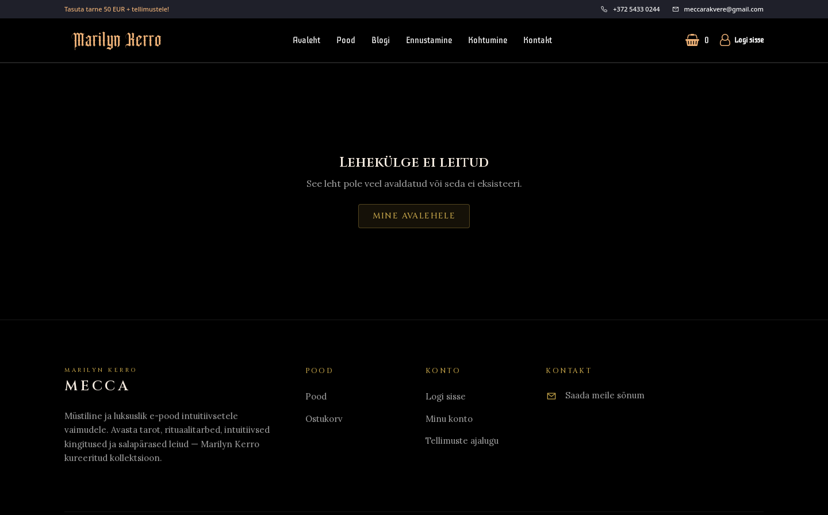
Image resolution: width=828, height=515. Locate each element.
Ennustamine (429, 40)
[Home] (101, 380)
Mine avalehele (414, 215)
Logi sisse (741, 40)
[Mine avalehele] (113, 40)
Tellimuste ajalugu (462, 440)
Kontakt (537, 40)
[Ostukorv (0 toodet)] (697, 40)
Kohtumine (487, 40)
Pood (345, 40)
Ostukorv (324, 418)
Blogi (380, 40)
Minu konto (449, 418)
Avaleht (306, 40)
